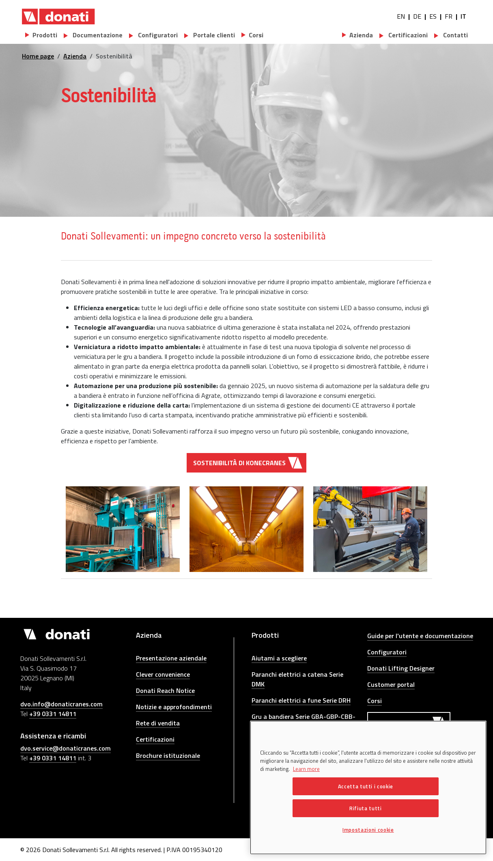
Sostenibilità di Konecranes (239, 463)
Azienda (74, 56)
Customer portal (391, 684)
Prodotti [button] (44, 35)
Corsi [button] (256, 35)
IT (463, 16)
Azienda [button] (361, 35)
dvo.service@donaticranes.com (65, 748)
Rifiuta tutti (365, 808)
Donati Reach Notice (165, 690)
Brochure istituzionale (168, 755)
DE (417, 16)
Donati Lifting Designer (401, 668)
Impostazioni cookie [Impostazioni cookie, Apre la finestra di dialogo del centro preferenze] (368, 830)
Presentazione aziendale (171, 658)
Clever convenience (163, 674)
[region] (368, 788)
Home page (38, 56)
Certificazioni (407, 35)
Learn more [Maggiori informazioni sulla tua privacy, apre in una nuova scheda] (306, 769)
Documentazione (97, 35)
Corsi (374, 701)
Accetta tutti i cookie (365, 786)
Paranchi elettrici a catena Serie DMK (297, 679)
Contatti (454, 35)
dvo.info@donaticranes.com (61, 704)
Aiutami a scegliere (279, 658)
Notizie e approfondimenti (174, 707)
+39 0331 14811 (52, 714)
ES (433, 16)
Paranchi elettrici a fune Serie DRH (301, 700)
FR (448, 16)
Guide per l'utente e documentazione (420, 636)
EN (401, 16)
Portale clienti (213, 35)
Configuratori (157, 35)
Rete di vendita (158, 723)
